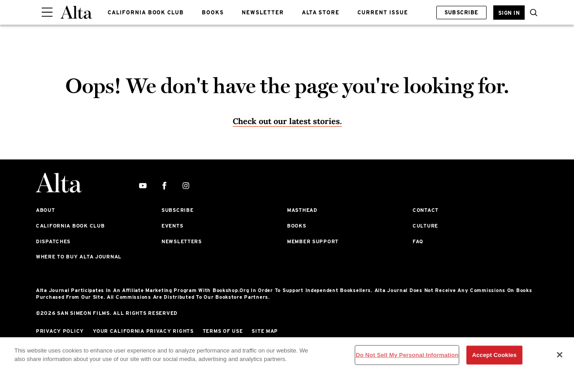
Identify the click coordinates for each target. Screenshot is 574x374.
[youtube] (143, 186)
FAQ (418, 241)
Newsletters (181, 241)
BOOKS (213, 12)
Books (296, 226)
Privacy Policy (60, 331)
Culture (425, 226)
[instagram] (186, 186)
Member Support (313, 241)
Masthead (302, 210)
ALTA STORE (321, 12)
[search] (531, 12)
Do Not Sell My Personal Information (407, 355)
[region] (287, 355)
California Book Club (70, 226)
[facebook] (164, 186)
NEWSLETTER (263, 12)
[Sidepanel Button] (47, 12)
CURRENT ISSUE (382, 12)
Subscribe (461, 12)
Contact (426, 210)
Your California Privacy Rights (143, 331)
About (45, 210)
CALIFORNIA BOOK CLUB (146, 12)
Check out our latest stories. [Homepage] (287, 121)
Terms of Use (223, 331)
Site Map (265, 331)
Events (172, 226)
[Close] (560, 355)
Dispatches (53, 241)
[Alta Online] (76, 12)
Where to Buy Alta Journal (79, 257)
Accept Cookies (494, 355)
